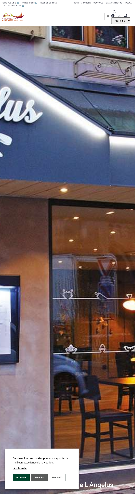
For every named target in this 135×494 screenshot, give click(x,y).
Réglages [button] (57, 477)
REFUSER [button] (39, 477)
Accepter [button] (21, 477)
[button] (114, 11)
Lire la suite (20, 468)
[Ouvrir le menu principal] (107, 16)
